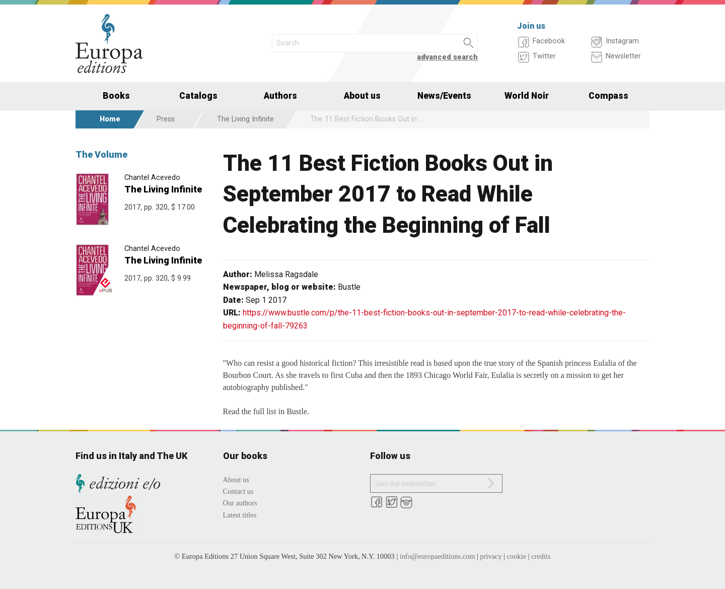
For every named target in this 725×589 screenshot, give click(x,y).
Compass (608, 96)
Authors (280, 96)
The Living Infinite (245, 119)
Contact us (238, 491)
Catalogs (198, 96)
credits (540, 556)
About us (362, 96)
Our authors (240, 503)
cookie (516, 556)
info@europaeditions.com (437, 556)
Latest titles (240, 515)
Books (116, 96)
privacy (491, 556)
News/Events (444, 96)
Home (110, 119)
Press (166, 119)
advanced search (447, 57)
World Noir (526, 96)
